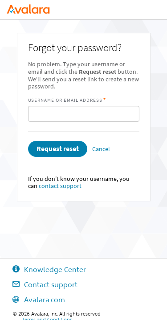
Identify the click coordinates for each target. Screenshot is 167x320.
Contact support (38, 284)
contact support (60, 186)
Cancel (101, 149)
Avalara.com (32, 299)
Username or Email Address (65, 100)
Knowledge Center (43, 269)
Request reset (58, 148)
